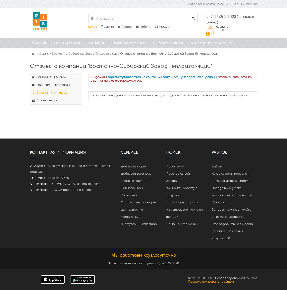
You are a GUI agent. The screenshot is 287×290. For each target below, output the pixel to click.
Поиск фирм (175, 166)
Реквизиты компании (227, 231)
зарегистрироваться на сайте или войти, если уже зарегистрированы (162, 77)
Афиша (162, 26)
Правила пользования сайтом (211, 281)
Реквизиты (129, 195)
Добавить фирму (134, 166)
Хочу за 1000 (221, 238)
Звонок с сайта (132, 180)
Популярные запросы (182, 202)
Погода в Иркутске (226, 188)
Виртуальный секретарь (139, 224)
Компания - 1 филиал (49, 77)
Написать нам (132, 188)
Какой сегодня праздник (230, 173)
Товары (125, 26)
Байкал (217, 166)
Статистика (44, 100)
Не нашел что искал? (182, 224)
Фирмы (107, 26)
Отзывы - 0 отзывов (49, 92)
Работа (143, 26)
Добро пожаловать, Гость (206, 4)
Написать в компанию (51, 84)
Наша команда (132, 216)
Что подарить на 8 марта (232, 224)
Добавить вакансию (136, 173)
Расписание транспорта (231, 180)
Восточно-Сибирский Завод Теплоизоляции (85, 53)
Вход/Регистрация (244, 4)
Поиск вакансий (178, 173)
